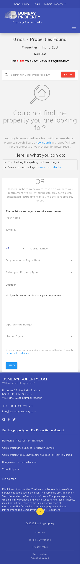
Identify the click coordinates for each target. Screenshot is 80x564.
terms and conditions (17, 353)
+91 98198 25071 (17, 405)
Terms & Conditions (40, 539)
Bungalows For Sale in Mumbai (19, 461)
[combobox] (15, 248)
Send (11, 365)
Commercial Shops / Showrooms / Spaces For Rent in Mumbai (37, 454)
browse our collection (49, 167)
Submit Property (55, 3)
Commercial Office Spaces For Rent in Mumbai (28, 447)
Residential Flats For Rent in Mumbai (22, 440)
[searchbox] (40, 284)
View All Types (10, 469)
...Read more (53, 509)
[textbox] (37, 260)
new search (43, 142)
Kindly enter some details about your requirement (34, 295)
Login (37, 3)
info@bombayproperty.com (19, 411)
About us (40, 532)
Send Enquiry (21, 3)
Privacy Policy (40, 546)
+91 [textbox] (8, 248)
